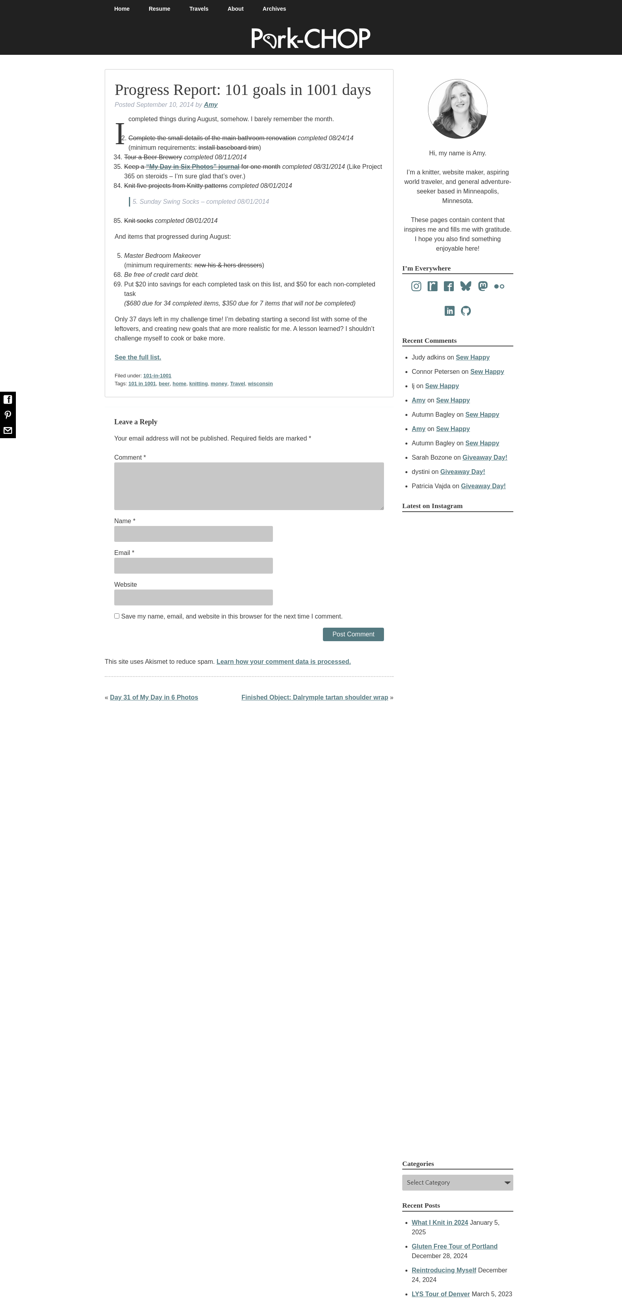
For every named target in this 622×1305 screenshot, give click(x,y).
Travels (198, 9)
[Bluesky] (466, 286)
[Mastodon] (483, 286)
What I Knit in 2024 (440, 1222)
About (236, 9)
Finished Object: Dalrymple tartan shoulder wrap (315, 697)
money (219, 384)
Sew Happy (473, 357)
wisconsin (260, 384)
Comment (130, 457)
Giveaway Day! (485, 457)
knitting (198, 384)
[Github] (466, 311)
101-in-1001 (157, 376)
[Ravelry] (433, 286)
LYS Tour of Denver (441, 1294)
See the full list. (138, 357)
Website (125, 584)
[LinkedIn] (450, 311)
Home (122, 9)
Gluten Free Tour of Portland (455, 1246)
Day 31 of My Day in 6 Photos (154, 697)
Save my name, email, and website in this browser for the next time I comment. (231, 616)
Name (124, 521)
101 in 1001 (142, 384)
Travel (237, 384)
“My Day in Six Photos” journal (193, 166)
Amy (211, 104)
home (179, 384)
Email (124, 552)
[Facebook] (449, 286)
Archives (274, 9)
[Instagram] (416, 286)
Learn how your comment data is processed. (284, 661)
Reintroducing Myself (444, 1270)
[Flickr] (499, 286)
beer (164, 384)
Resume (159, 9)
